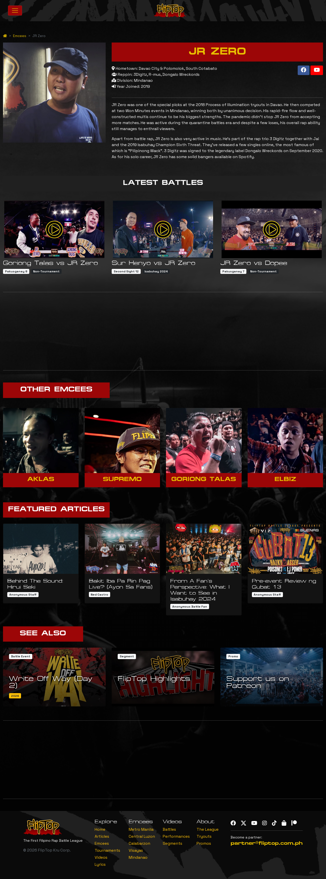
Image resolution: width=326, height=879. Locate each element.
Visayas (136, 850)
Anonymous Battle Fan (189, 607)
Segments (172, 843)
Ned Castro (99, 595)
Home (100, 829)
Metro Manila (141, 829)
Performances (176, 836)
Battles (169, 829)
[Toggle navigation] (15, 11)
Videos (101, 857)
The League (208, 829)
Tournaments (107, 850)
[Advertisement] (163, 331)
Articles (102, 836)
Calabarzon (139, 843)
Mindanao (138, 857)
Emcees (19, 36)
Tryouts (204, 836)
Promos (204, 843)
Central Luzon (142, 836)
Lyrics (100, 864)
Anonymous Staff (23, 595)
